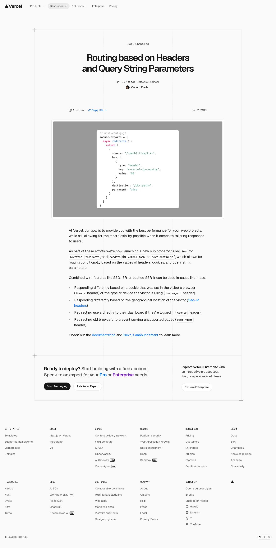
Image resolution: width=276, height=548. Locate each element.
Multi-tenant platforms (108, 494)
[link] (57, 386)
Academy (236, 460)
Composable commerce (109, 488)
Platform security (150, 435)
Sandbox (148, 460)
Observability (103, 454)
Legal (143, 513)
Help (143, 501)
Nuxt (7, 494)
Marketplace (12, 448)
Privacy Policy (149, 519)
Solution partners (196, 466)
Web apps (101, 501)
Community (238, 466)
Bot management (150, 448)
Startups (191, 460)
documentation (103, 335)
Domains (10, 454)
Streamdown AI (62, 513)
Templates (11, 435)
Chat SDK (56, 507)
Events (190, 494)
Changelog (142, 44)
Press (143, 507)
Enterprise (98, 6)
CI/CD (99, 448)
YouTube (193, 524)
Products (37, 6)
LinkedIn (193, 512)
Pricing (113, 6)
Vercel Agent (105, 466)
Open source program (199, 488)
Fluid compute (104, 441)
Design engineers (106, 519)
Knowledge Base (241, 454)
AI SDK (54, 488)
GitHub (192, 506)
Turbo (8, 513)
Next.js (9, 488)
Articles (190, 454)
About (144, 488)
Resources (58, 6)
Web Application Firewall (155, 441)
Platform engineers (106, 513)
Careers (145, 494)
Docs (234, 435)
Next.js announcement (140, 335)
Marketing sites (104, 507)
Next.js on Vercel (60, 435)
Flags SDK (56, 501)
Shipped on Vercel (197, 501)
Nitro (7, 507)
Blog (129, 44)
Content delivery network (111, 435)
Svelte (8, 501)
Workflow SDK (61, 494)
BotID (143, 454)
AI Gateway (105, 460)
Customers (192, 441)
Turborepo (56, 441)
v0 (51, 448)
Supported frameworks (19, 441)
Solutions (80, 6)
